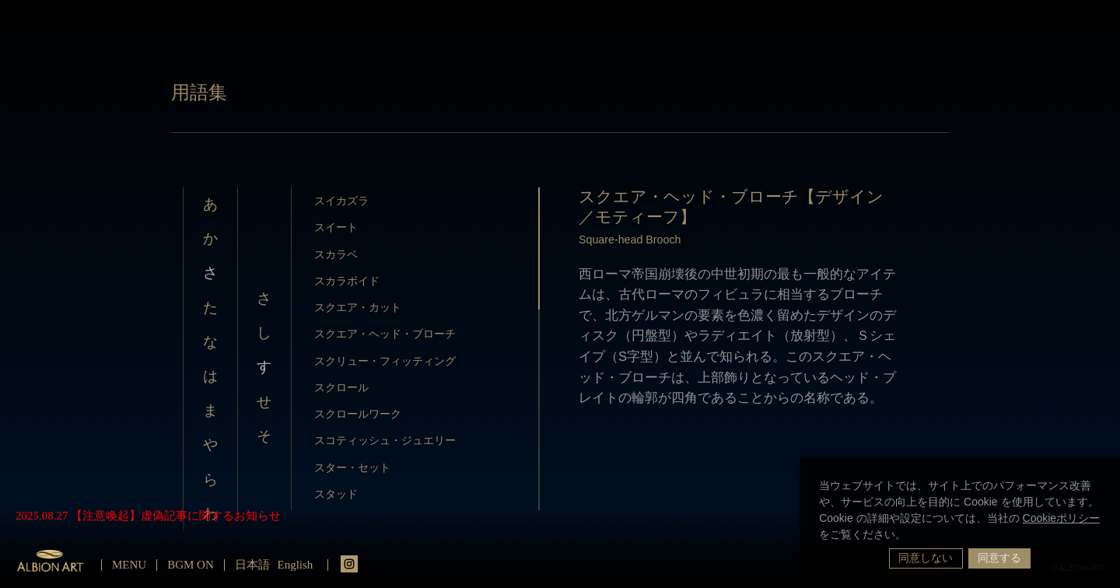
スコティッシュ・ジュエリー (385, 440)
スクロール (341, 387)
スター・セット (352, 467)
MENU (129, 564)
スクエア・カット (357, 307)
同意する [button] (999, 557)
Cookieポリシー (1062, 518)
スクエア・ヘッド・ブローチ (385, 333)
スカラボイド (347, 281)
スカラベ (336, 254)
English (295, 564)
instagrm (349, 563)
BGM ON (190, 564)
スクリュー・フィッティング (385, 361)
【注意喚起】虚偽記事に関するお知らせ (176, 515)
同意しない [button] (925, 557)
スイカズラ (341, 200)
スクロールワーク (357, 414)
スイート (336, 227)
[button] (911, 536)
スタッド (336, 494)
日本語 (252, 564)
